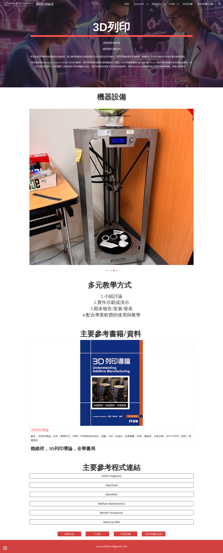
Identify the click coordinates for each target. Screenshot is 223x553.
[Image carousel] (111, 190)
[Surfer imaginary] (111, 476)
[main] (111, 28)
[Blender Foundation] (111, 513)
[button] (219, 4)
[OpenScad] (111, 485)
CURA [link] (172, 4)
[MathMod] (111, 494)
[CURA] (97, 534)
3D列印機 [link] (187, 4)
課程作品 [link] (156, 4)
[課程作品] (69, 534)
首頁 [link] (126, 4)
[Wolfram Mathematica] (111, 503)
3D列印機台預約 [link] (205, 4)
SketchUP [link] (139, 4)
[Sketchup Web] (111, 522)
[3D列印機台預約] (153, 534)
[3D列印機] (125, 534)
